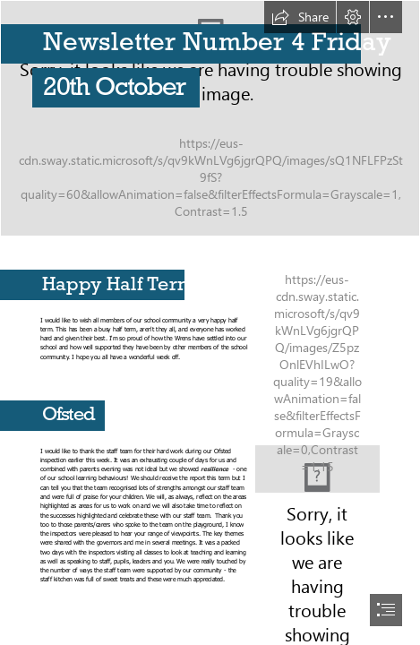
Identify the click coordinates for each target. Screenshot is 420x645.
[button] (300, 17)
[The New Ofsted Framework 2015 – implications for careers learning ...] (317, 469)
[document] (210, 322)
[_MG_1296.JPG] (210, 118)
